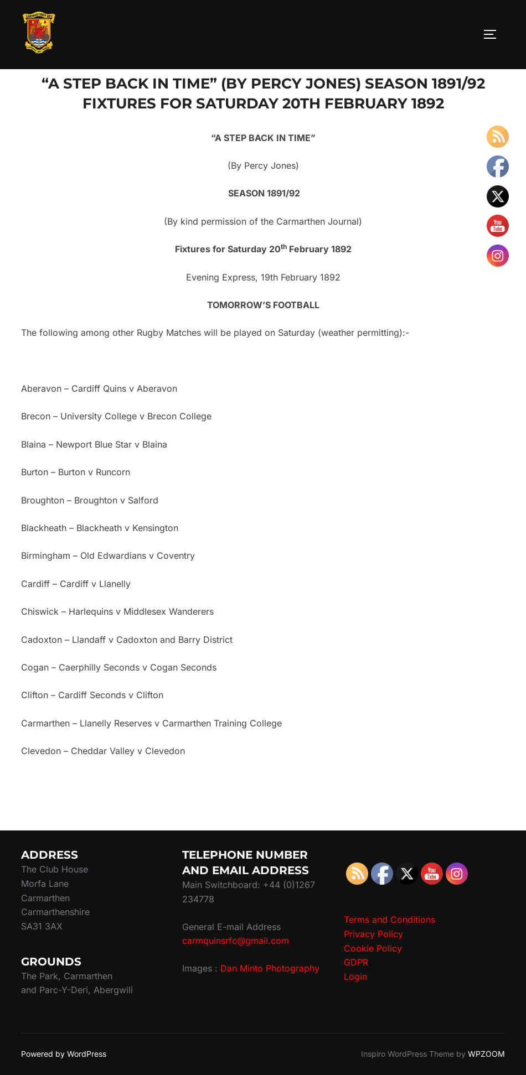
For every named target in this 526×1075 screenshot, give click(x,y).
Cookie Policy (373, 948)
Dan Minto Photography (269, 968)
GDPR (356, 962)
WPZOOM (486, 1053)
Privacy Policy (373, 933)
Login (355, 976)
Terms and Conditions (389, 919)
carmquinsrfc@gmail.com (235, 940)
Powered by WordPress (63, 1053)
